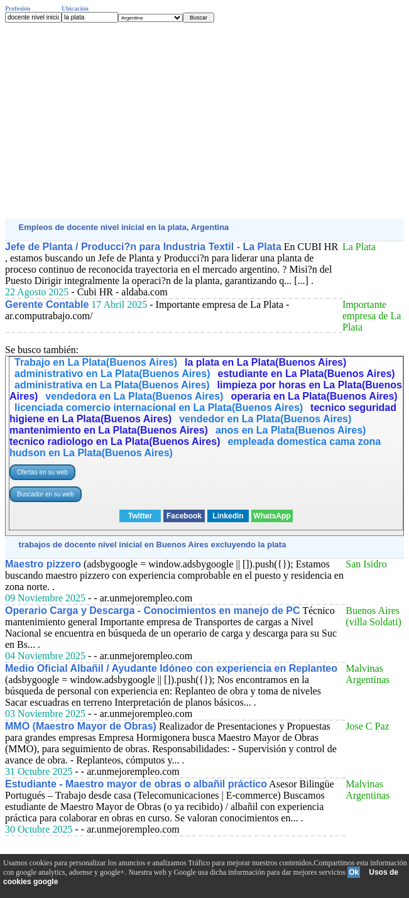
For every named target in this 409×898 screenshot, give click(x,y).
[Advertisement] (204, 121)
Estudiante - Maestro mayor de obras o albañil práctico (136, 784)
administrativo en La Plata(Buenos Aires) (112, 373)
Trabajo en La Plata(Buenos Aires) (95, 362)
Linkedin (227, 516)
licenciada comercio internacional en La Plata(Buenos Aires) (158, 407)
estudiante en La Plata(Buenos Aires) (306, 373)
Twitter (140, 516)
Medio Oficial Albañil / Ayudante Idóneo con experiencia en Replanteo (171, 668)
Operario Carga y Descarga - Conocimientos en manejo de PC (152, 610)
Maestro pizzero (43, 564)
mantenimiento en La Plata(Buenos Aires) (108, 430)
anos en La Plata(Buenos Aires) (290, 430)
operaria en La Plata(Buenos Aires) (314, 396)
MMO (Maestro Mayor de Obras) (80, 726)
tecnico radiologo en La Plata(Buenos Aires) (114, 441)
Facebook (184, 516)
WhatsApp (271, 516)
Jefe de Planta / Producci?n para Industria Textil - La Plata (143, 246)
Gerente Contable (47, 304)
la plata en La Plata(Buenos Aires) (265, 362)
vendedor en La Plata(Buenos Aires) (265, 418)
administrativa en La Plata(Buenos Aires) (112, 385)
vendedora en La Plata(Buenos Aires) (134, 396)
